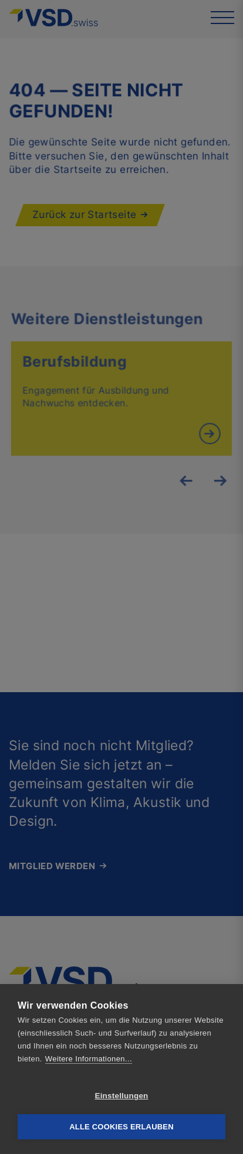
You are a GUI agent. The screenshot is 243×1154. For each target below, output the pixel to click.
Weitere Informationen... (88, 1058)
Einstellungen (121, 1095)
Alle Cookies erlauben (121, 1126)
